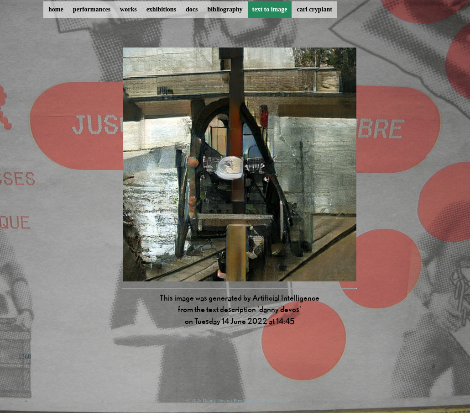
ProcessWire (271, 400)
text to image (269, 9)
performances (91, 9)
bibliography (224, 9)
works (128, 9)
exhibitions (161, 9)
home (55, 9)
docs (192, 9)
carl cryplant (314, 9)
